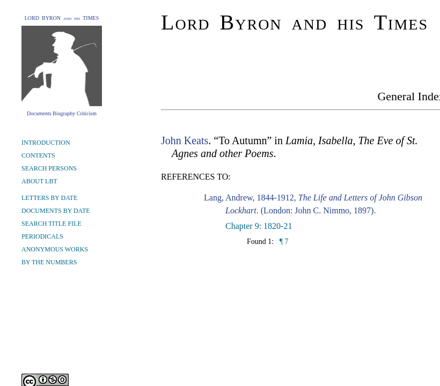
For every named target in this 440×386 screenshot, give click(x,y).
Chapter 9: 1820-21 (258, 226)
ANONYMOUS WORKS (54, 249)
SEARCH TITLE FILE (51, 223)
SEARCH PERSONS (49, 168)
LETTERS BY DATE (49, 198)
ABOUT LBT (39, 181)
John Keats (184, 140)
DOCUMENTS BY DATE (55, 210)
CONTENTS (38, 155)
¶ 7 (282, 241)
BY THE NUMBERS (49, 262)
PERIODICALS (42, 236)
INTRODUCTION (45, 142)
